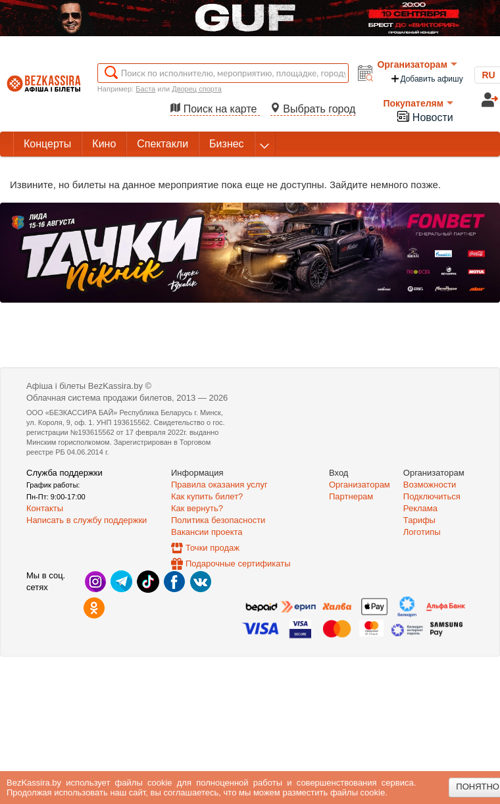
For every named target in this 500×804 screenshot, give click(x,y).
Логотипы (422, 532)
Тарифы (419, 520)
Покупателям (418, 103)
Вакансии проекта (207, 532)
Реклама (420, 508)
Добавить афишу (426, 79)
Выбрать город (313, 108)
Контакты (44, 508)
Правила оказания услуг (219, 485)
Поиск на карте (215, 108)
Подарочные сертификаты (238, 563)
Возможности (430, 485)
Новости (424, 116)
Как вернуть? (197, 508)
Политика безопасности (218, 520)
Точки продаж (212, 548)
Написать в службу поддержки (86, 520)
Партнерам (351, 496)
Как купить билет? (207, 496)
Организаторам (417, 64)
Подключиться (432, 496)
